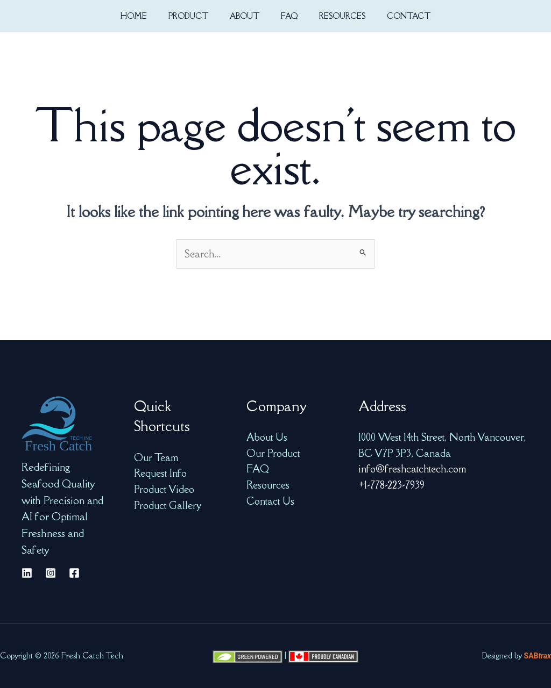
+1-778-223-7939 (391, 484)
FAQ (257, 468)
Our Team (156, 457)
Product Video (164, 489)
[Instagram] (50, 573)
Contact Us (270, 500)
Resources (267, 484)
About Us (266, 437)
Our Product (273, 453)
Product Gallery (167, 505)
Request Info (160, 473)
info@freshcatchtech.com (412, 468)
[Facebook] (74, 573)
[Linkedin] (27, 573)
